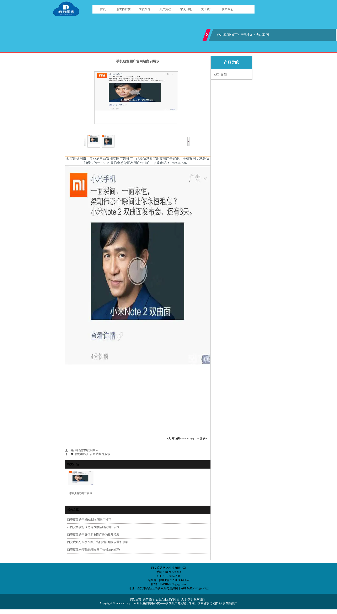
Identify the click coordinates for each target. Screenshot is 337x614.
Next (186, 141)
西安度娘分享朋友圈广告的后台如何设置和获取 (97, 542)
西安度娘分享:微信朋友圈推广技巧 (89, 519)
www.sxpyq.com (190, 438)
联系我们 (227, 9)
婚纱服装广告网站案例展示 (92, 454)
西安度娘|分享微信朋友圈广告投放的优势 (93, 549)
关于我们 (207, 9)
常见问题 (186, 9)
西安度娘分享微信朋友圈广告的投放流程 (93, 534)
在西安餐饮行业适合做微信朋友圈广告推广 (94, 527)
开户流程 (165, 9)
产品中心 (247, 35)
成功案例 (144, 9)
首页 (103, 9)
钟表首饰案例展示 (86, 450)
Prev (86, 141)
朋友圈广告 (123, 9)
